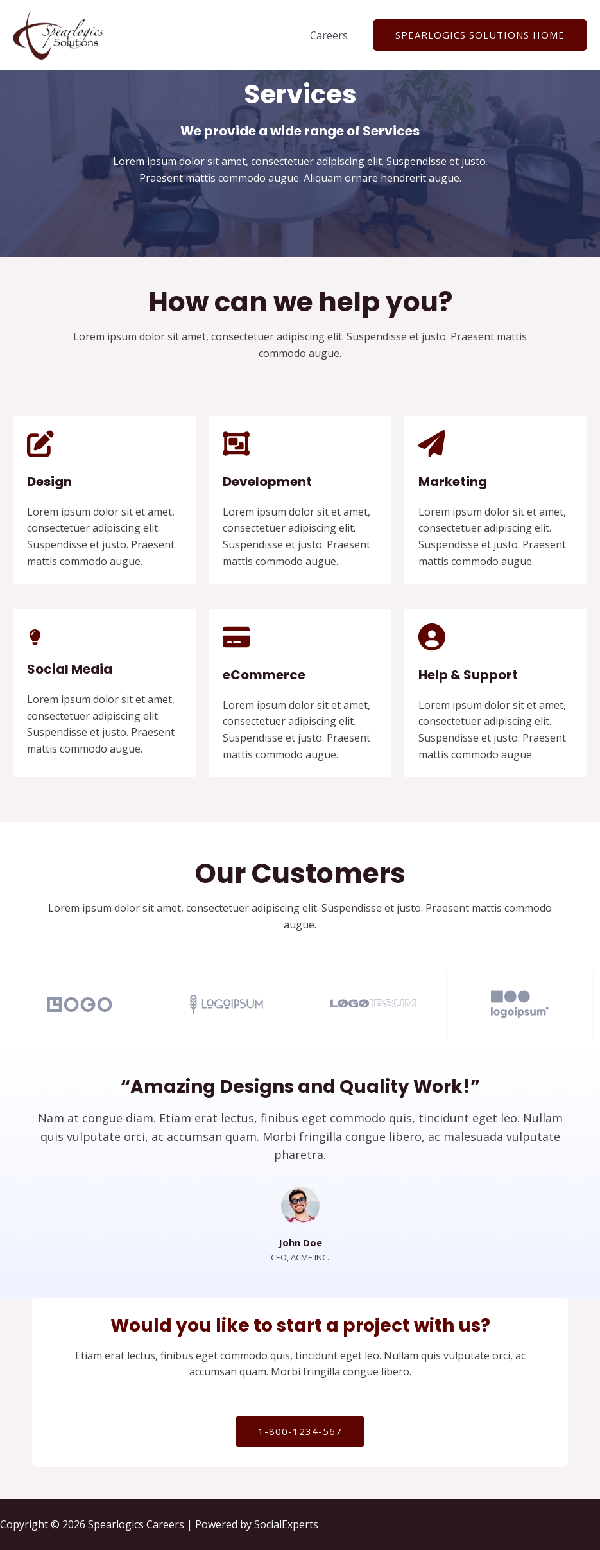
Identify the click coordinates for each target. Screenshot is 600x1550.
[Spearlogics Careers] (58, 34)
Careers (331, 35)
